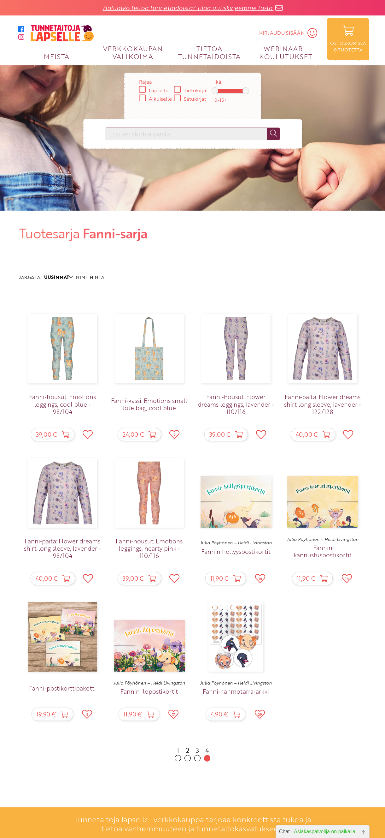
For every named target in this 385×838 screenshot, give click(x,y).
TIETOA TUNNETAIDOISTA (209, 52)
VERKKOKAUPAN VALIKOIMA (132, 52)
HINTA (97, 277)
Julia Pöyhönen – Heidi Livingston (236, 543)
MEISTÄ (56, 56)
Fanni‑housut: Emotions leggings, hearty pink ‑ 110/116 (149, 548)
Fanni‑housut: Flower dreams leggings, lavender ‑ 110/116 (236, 404)
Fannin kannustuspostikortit (323, 551)
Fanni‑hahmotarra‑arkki (236, 691)
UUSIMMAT (58, 277)
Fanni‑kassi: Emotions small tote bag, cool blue (149, 404)
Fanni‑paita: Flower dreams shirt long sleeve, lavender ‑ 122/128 (322, 404)
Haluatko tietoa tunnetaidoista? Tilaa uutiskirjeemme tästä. (188, 7)
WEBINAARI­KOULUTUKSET (285, 52)
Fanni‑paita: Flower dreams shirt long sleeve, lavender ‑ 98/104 (62, 548)
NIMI (81, 277)
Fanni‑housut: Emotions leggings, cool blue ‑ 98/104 (62, 404)
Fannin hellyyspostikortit (236, 551)
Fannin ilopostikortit (149, 691)
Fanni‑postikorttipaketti (62, 688)
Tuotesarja (49, 233)
